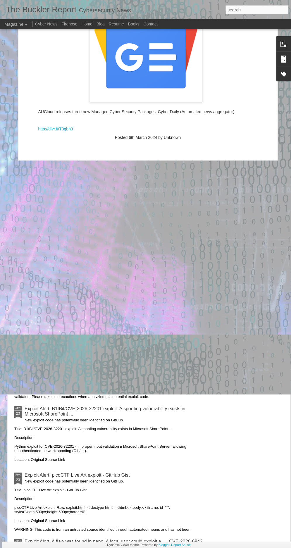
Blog (101, 24)
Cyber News (46, 24)
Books (134, 24)
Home (87, 24)
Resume (116, 24)
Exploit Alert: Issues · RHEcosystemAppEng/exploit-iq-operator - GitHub (99, 342)
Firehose (69, 24)
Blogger (164, 545)
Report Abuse (181, 545)
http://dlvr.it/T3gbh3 (55, 56)
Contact (151, 24)
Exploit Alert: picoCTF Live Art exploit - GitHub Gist (77, 475)
